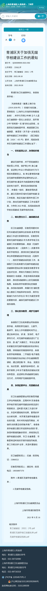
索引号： (8, 63)
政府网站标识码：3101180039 (15, 586)
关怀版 (41, 8)
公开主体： (9, 81)
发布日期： (9, 85)
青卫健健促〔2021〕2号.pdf (22, 528)
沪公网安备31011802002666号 (23, 581)
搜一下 (41, 16)
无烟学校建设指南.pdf (19, 537)
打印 (23, 38)
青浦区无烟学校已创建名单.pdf (23, 533)
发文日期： (9, 76)
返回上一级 (24, 29)
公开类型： (9, 67)
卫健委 (30, 4)
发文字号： (9, 72)
